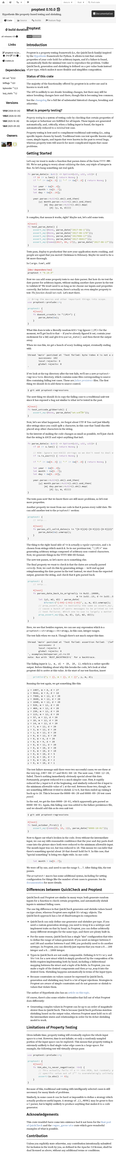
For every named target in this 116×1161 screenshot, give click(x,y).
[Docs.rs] (3, 2)
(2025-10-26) (11, 121)
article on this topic (78, 992)
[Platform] (19, 2)
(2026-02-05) (12, 116)
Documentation (103, 13)
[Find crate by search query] (103, 2)
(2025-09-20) (11, 126)
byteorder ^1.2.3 (10, 88)
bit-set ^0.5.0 (9, 78)
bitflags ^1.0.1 (9, 83)
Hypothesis (40, 56)
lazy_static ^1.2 (10, 93)
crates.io (8, 61)
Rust (80, 2)
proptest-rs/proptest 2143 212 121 (13, 54)
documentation (35, 882)
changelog (41, 100)
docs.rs (67, 2)
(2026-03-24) (11, 111)
